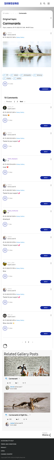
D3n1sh (12, 387)
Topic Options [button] (48, 18)
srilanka (8, 78)
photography (27, 75)
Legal (3, 451)
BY (7, 75)
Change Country (6, 454)
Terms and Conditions (8, 444)
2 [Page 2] (17, 101)
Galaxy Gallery (20, 37)
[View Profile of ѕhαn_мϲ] (10, 315)
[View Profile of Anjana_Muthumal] (13, 211)
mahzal (16, 75)
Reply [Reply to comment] (46, 126)
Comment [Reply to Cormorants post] (45, 89)
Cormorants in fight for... (18, 415)
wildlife (19, 78)
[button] (48, 33)
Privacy (3, 447)
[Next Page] (22, 101)
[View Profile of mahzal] (10, 33)
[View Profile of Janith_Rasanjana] (12, 159)
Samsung (39, 75)
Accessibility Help (7, 441)
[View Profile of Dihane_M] (10, 107)
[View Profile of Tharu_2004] (11, 263)
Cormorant (13, 379)
